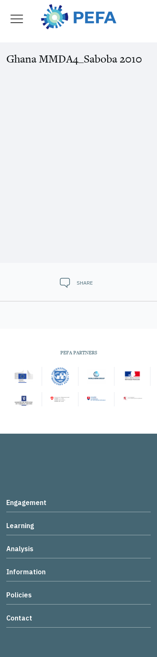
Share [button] (85, 283)
